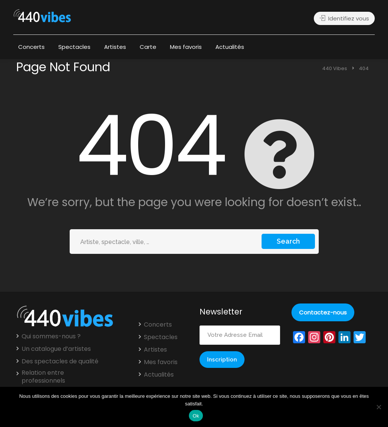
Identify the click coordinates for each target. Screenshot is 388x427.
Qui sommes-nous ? (51, 336)
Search (288, 241)
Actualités (229, 47)
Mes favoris (186, 47)
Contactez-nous (323, 312)
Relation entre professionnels (43, 377)
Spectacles (74, 47)
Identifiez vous (344, 18)
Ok (196, 416)
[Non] (378, 407)
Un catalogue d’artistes (56, 349)
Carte (148, 47)
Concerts (31, 47)
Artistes (115, 47)
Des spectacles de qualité (60, 361)
